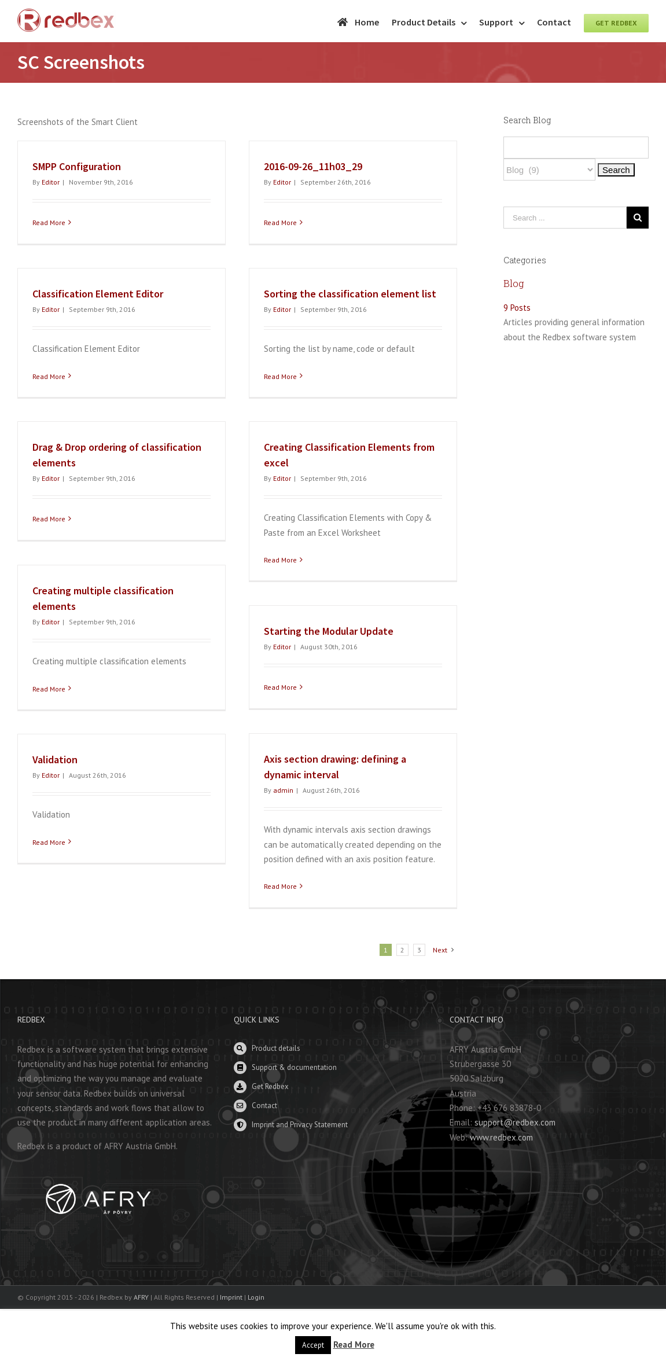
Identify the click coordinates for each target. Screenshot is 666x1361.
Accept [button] (313, 1345)
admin (283, 790)
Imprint (231, 1297)
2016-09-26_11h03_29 (313, 166)
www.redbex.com (501, 1137)
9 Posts (517, 307)
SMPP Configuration (76, 166)
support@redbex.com (514, 1122)
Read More (48, 222)
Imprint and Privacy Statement (300, 1125)
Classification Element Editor (97, 293)
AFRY (141, 1297)
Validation (55, 759)
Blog (513, 283)
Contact (264, 1105)
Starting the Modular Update (328, 631)
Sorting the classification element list (350, 293)
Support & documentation (294, 1067)
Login (256, 1297)
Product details (276, 1048)
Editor (51, 182)
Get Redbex (270, 1086)
